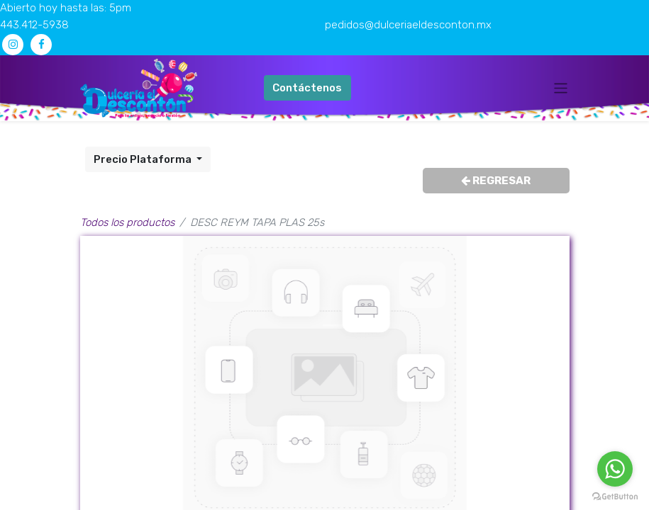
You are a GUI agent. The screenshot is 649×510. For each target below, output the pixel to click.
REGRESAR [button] (496, 180)
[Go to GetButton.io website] (615, 496)
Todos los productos (127, 222)
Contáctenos (307, 87)
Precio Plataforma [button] (144, 159)
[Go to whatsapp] (615, 469)
